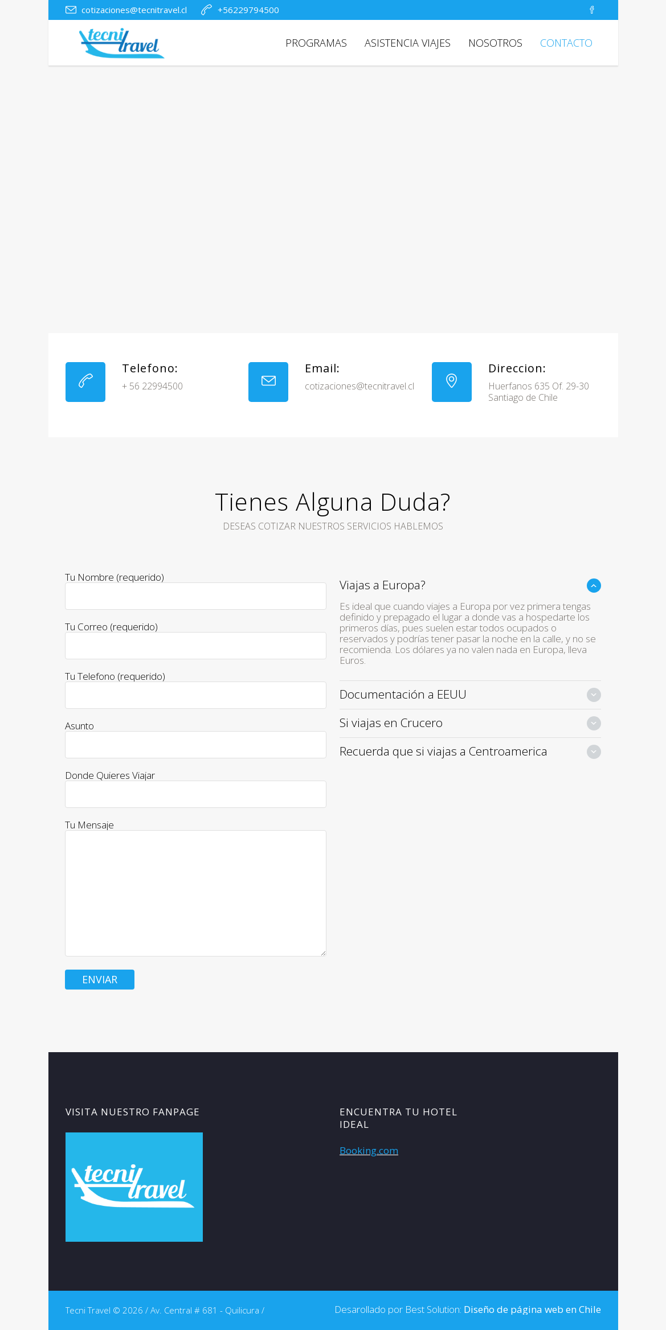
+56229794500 (248, 9)
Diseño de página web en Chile (532, 1309)
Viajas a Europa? (383, 585)
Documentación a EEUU (403, 694)
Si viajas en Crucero (391, 722)
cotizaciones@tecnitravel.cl (134, 9)
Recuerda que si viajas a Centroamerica (443, 751)
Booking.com (369, 1150)
